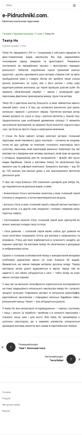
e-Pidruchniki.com (24, 15)
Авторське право (11, 404)
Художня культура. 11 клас (28, 33)
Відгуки (6, 411)
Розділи (6, 398)
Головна (6, 33)
